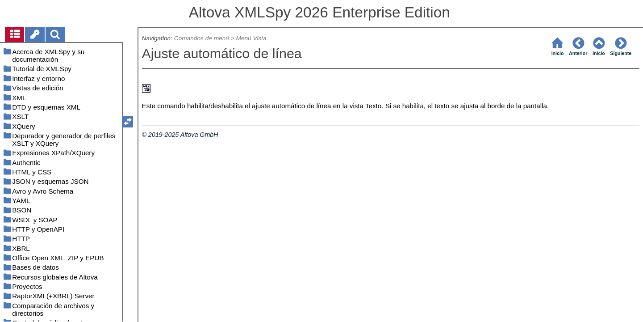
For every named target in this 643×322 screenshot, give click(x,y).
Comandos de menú (201, 38)
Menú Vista (251, 38)
